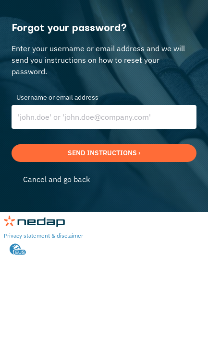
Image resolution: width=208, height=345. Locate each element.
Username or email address (57, 97)
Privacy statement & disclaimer (43, 235)
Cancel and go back (56, 179)
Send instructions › (104, 153)
